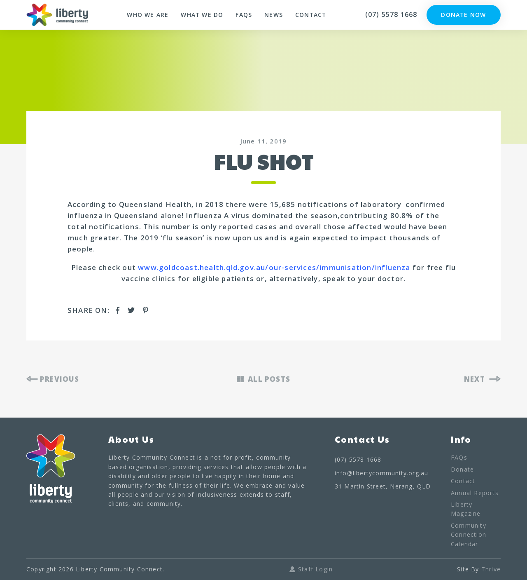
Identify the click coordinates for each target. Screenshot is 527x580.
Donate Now (463, 15)
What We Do (201, 15)
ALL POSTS (263, 379)
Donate (462, 469)
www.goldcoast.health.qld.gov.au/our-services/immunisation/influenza (274, 267)
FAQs (244, 15)
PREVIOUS (52, 379)
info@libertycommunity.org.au (382, 473)
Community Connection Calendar (468, 534)
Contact (310, 15)
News (273, 15)
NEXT (482, 379)
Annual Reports (475, 493)
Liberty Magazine (466, 508)
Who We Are (147, 15)
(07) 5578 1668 (391, 14)
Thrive (491, 569)
